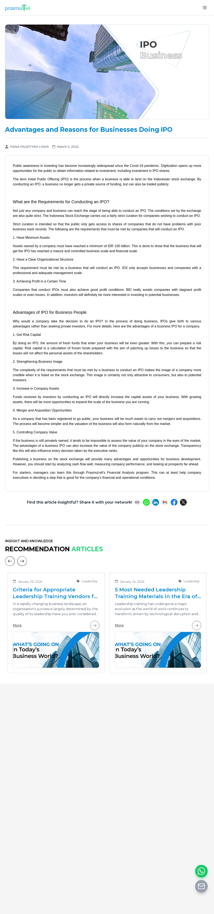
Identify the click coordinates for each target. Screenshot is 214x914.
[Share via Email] (165, 502)
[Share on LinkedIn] (155, 502)
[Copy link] (137, 502)
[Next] (22, 561)
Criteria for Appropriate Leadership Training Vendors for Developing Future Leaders (56, 593)
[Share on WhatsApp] (146, 502)
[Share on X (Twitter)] (183, 502)
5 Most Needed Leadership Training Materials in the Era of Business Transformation (156, 593)
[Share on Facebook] (174, 502)
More (56, 625)
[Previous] (10, 561)
